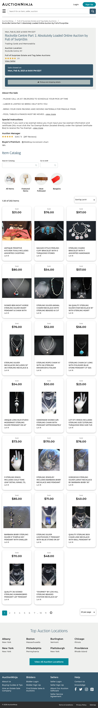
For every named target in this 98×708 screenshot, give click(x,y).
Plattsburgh (57, 648)
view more (51, 114)
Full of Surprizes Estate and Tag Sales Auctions (36, 21)
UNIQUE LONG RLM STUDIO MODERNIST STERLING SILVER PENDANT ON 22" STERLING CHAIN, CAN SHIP (16, 424)
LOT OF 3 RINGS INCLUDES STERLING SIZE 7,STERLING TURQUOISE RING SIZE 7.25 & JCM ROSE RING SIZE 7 (80, 424)
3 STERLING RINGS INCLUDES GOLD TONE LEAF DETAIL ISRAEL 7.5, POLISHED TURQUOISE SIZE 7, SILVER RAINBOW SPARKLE (16, 483)
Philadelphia (33, 648)
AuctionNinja (7, 21)
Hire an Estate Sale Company (11, 689)
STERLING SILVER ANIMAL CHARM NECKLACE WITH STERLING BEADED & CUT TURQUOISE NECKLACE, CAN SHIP (48, 310)
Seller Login (56, 681)
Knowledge (80, 685)
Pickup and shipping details (49, 82)
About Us (6, 681)
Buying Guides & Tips (12, 685)
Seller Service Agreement (56, 695)
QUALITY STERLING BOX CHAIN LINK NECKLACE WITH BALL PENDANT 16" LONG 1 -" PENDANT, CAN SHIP (80, 539)
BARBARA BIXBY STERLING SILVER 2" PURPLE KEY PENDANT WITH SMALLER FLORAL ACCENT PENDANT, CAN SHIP (16, 539)
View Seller (10, 61)
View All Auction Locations (49, 661)
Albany (6, 639)
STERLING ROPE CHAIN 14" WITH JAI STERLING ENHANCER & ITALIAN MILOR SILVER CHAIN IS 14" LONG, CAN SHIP (49, 368)
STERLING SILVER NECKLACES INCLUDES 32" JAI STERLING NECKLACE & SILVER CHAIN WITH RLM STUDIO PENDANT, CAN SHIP (16, 369)
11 (45, 613)
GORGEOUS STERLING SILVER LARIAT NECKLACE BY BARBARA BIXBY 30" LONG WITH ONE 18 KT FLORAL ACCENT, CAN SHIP (81, 482)
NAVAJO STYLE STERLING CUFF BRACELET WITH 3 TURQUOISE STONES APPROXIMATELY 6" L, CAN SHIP (48, 253)
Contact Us (80, 681)
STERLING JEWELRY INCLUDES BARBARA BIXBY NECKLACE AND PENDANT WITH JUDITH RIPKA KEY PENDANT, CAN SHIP (49, 482)
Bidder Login (32, 681)
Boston (30, 639)
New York (8, 648)
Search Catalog (8, 161)
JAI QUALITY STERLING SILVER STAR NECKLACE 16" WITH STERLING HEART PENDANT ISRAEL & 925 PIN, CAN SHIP (81, 310)
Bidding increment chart (35, 142)
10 (41, 613)
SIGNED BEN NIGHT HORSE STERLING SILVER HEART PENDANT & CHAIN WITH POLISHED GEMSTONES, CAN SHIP (16, 310)
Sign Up (89, 4)
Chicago (79, 639)
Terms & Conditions (66, 705)
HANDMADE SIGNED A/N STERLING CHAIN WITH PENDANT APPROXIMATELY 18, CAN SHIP (49, 424)
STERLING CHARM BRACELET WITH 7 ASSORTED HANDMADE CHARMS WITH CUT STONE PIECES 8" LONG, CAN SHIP (81, 253)
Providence (81, 648)
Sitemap (93, 705)
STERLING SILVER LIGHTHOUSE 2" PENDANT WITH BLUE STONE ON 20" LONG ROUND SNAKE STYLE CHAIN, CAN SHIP (49, 539)
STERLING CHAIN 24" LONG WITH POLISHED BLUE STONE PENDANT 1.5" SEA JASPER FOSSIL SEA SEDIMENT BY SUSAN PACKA (81, 369)
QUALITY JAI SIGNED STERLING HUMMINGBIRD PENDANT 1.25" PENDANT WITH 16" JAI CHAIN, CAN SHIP (15, 597)
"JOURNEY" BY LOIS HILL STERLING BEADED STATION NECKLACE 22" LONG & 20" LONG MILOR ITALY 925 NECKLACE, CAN (48, 597)
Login (76, 4)
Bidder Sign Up (33, 685)
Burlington (56, 639)
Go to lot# (44, 161)
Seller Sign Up (57, 685)
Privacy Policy (81, 705)
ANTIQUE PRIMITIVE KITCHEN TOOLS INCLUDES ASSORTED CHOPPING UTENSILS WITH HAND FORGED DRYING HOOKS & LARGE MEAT (16, 254)
